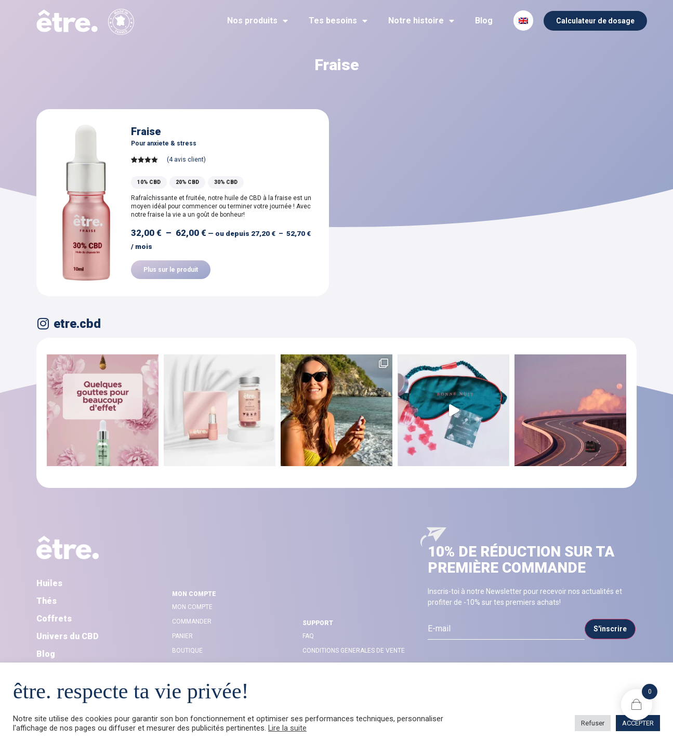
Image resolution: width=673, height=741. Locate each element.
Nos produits (257, 20)
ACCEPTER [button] (638, 723)
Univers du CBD (67, 636)
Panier (182, 636)
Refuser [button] (592, 723)
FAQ (308, 636)
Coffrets (54, 619)
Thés (46, 601)
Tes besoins (338, 20)
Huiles (49, 583)
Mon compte (192, 607)
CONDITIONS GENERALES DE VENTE (353, 650)
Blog (484, 20)
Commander (192, 621)
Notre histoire (421, 20)
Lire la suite (287, 728)
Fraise (146, 131)
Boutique (187, 650)
